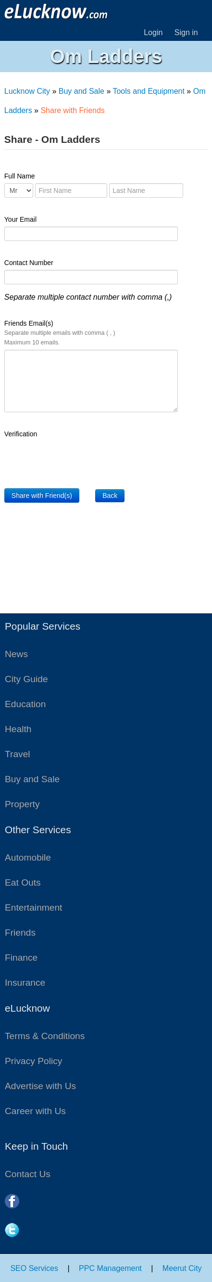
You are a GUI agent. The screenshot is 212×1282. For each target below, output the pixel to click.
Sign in (186, 32)
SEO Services (34, 1268)
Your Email (20, 219)
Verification (20, 434)
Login (153, 32)
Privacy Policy (33, 1061)
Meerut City (182, 1268)
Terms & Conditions (45, 1036)
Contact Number (28, 263)
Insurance (25, 982)
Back (109, 495)
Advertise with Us (40, 1086)
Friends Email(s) (59, 332)
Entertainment (33, 907)
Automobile (28, 857)
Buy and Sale (81, 91)
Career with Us (35, 1111)
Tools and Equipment (148, 91)
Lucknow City (27, 91)
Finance (21, 957)
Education (25, 704)
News (16, 654)
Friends (20, 932)
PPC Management (110, 1268)
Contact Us (27, 1174)
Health (18, 729)
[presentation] (77, 460)
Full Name (19, 176)
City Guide (26, 679)
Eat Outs (23, 882)
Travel (17, 754)
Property (22, 804)
